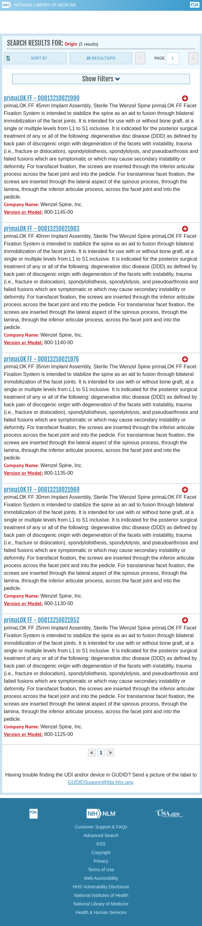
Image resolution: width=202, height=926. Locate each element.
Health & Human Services (100, 912)
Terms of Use (101, 869)
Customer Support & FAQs (101, 826)
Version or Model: (23, 212)
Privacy (101, 861)
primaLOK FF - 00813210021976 (41, 359)
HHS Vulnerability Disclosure (101, 886)
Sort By (39, 58)
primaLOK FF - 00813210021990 (42, 98)
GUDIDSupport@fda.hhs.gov (100, 782)
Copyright (101, 852)
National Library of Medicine (45, 5)
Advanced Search (101, 835)
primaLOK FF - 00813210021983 (42, 228)
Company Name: (21, 204)
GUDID (101, 22)
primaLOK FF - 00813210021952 (41, 620)
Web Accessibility (101, 878)
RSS (101, 844)
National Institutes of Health (101, 895)
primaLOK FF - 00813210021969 (42, 489)
